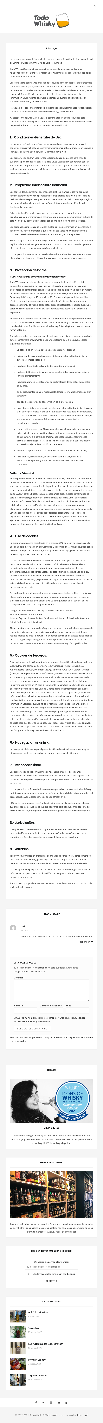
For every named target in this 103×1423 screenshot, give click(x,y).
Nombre (19, 1005)
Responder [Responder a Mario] (84, 942)
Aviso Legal (82, 1415)
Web (68, 1005)
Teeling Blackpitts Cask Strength (45, 1344)
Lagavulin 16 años (37, 1375)
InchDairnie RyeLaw (38, 1312)
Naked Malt (34, 1328)
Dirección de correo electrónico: (51, 1261)
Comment (20, 977)
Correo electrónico (51, 1005)
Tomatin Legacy (36, 1359)
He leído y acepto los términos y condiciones (51, 1273)
